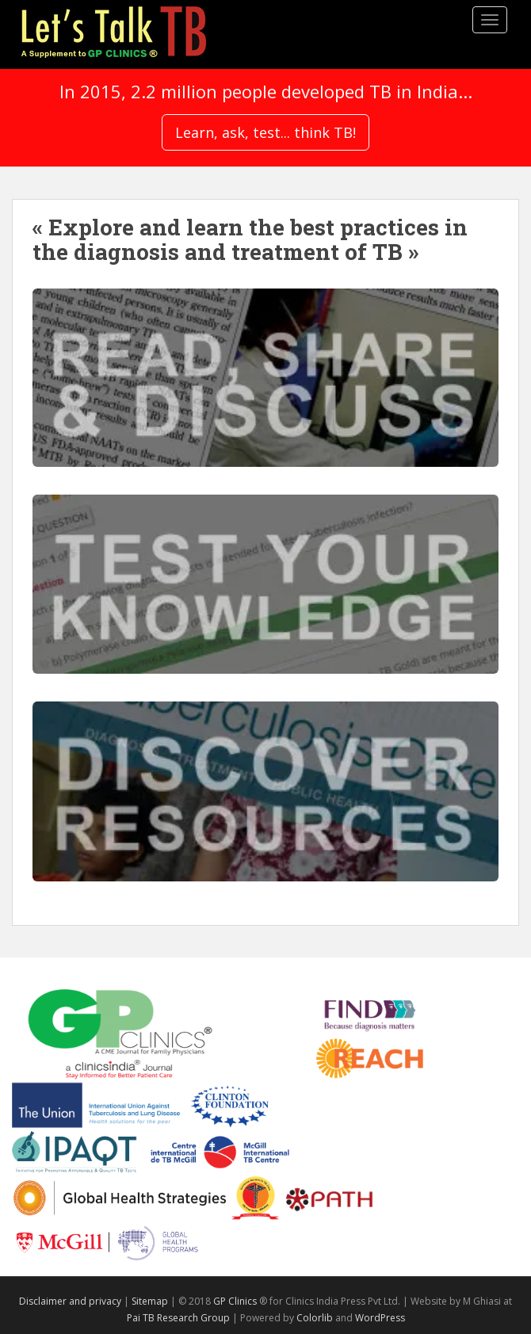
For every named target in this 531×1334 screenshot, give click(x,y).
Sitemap (150, 1301)
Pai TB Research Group (178, 1317)
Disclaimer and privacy (70, 1301)
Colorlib (314, 1317)
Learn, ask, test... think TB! (265, 132)
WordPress (380, 1317)
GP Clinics (235, 1301)
